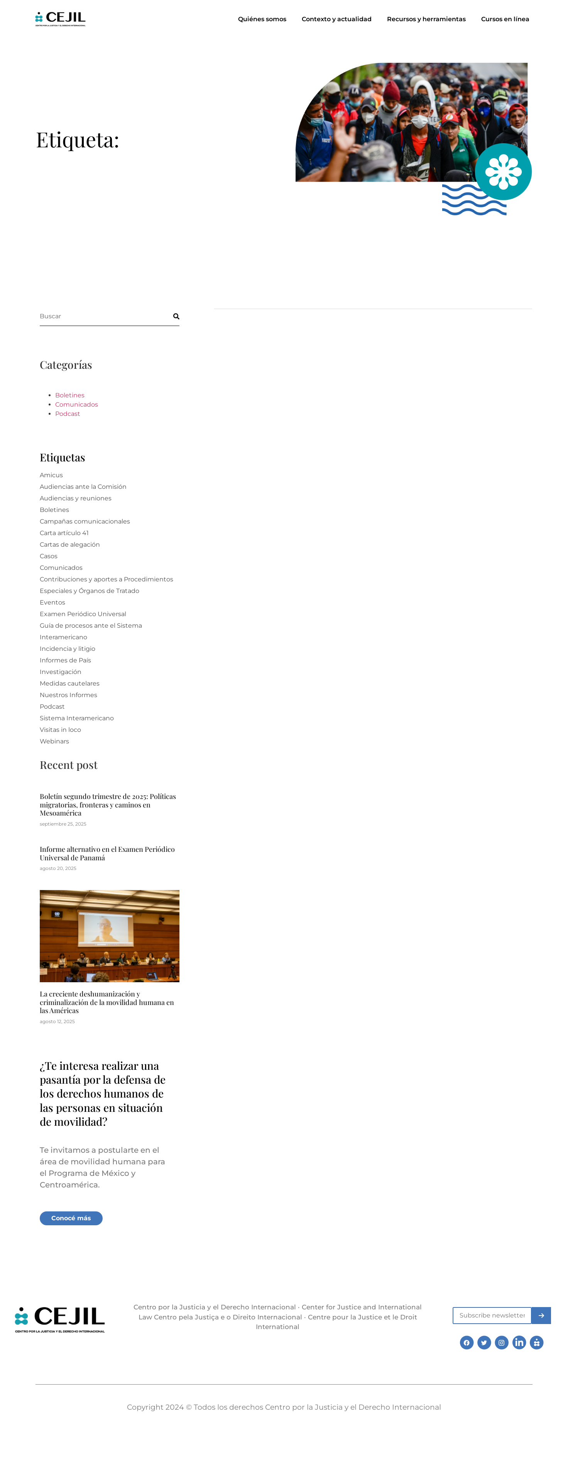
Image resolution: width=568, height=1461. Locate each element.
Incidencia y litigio (67, 648)
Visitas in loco (60, 729)
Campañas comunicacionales (85, 521)
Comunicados (76, 404)
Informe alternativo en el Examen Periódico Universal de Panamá (107, 853)
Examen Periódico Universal (83, 614)
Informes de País (65, 660)
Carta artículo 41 (64, 533)
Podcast (67, 413)
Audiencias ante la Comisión (83, 486)
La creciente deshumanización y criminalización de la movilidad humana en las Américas (107, 1002)
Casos (48, 556)
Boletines (70, 395)
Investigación (60, 672)
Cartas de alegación (70, 544)
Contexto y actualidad (337, 19)
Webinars (54, 741)
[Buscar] (169, 316)
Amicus (51, 475)
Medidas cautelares (70, 683)
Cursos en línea (505, 19)
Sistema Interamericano (77, 718)
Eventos (52, 602)
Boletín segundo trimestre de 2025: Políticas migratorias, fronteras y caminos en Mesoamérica (108, 804)
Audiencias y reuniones (76, 498)
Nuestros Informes (68, 695)
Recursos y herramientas (426, 19)
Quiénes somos (262, 19)
